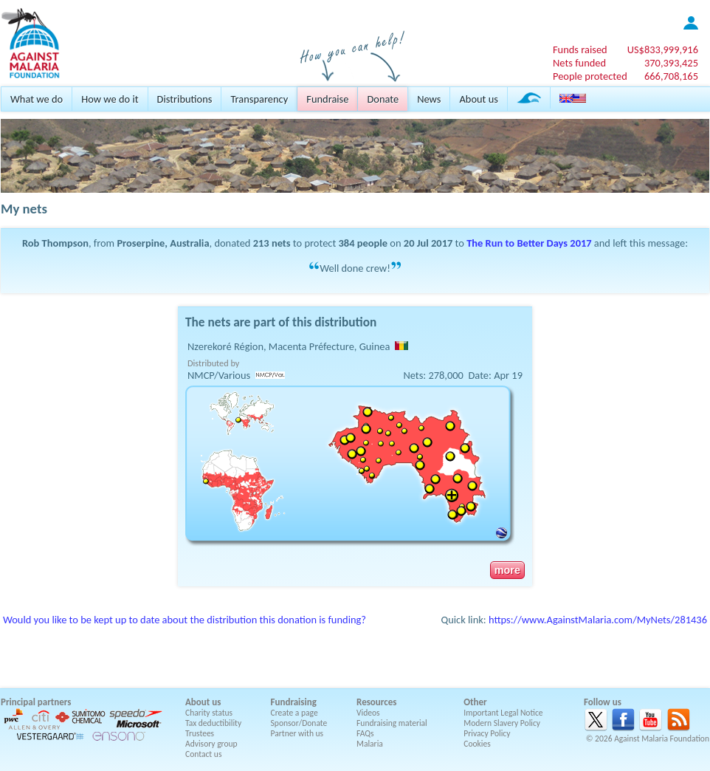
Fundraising (294, 701)
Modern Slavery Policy (501, 723)
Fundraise (327, 99)
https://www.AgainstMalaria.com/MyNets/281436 (598, 619)
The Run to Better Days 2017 (528, 243)
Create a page (294, 712)
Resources (376, 701)
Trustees (199, 733)
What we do (36, 99)
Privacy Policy (486, 733)
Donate (383, 99)
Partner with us (297, 733)
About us (478, 99)
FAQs (365, 733)
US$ (662, 49)
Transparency (259, 99)
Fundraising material (391, 723)
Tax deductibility (213, 723)
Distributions (185, 99)
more (507, 570)
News (429, 99)
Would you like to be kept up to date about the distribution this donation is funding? (184, 619)
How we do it (109, 99)
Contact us (203, 754)
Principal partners (36, 701)
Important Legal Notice (502, 712)
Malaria (369, 744)
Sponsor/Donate (299, 723)
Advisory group (211, 744)
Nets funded (579, 62)
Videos (368, 712)
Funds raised (580, 49)
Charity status (208, 712)
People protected (590, 76)
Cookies (477, 744)
